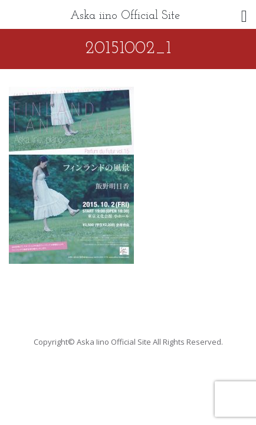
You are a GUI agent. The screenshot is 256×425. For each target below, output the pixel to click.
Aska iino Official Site (125, 16)
